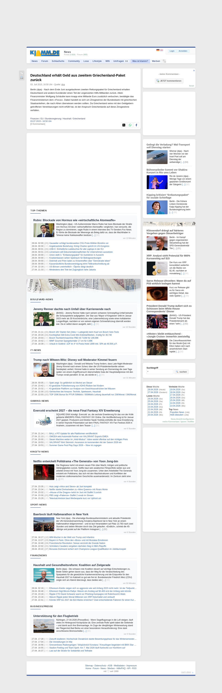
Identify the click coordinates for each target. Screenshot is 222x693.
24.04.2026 (153, 404)
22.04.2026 (153, 409)
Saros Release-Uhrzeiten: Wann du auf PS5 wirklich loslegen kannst (169, 282)
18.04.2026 (175, 392)
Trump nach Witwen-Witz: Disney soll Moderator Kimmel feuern (75, 359)
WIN (107, 61)
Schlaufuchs (58, 61)
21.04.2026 (153, 412)
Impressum (131, 665)
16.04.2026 (175, 397)
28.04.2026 (153, 389)
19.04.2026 (175, 389)
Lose (86, 61)
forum (191, 86)
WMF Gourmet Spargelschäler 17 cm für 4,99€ (70, 341)
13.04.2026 (175, 406)
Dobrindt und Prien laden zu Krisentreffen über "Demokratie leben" (79, 261)
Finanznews (38, 555)
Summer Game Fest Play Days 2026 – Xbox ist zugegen (75, 445)
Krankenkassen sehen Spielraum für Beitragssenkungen (75, 258)
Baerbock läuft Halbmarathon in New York (60, 514)
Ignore (183, 422)
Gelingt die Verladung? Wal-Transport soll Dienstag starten (168, 146)
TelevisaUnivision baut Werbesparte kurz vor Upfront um (75, 498)
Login (172, 51)
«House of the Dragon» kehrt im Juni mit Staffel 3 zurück (75, 492)
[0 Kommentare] (37, 124)
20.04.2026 (153, 415)
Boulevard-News (41, 299)
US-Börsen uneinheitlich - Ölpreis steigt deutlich (71, 267)
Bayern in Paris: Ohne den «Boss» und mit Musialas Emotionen (78, 540)
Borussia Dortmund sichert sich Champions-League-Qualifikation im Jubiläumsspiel (87, 549)
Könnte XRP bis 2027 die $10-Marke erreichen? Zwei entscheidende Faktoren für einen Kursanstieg (95, 600)
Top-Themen (38, 210)
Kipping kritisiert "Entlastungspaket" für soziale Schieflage (168, 196)
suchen (181, 371)
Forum (44, 61)
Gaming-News (39, 400)
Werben (156, 61)
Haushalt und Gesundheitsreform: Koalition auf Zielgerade (71, 565)
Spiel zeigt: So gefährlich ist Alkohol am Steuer (70, 383)
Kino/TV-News (39, 451)
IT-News (35, 350)
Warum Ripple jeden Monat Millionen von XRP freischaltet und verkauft (82, 597)
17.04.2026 (175, 395)
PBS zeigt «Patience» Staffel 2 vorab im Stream (71, 495)
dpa (63, 84)
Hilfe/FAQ (121, 668)
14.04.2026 (175, 403)
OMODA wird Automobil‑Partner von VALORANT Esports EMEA (78, 436)
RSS (134, 668)
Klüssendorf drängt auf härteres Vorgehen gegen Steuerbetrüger (165, 232)
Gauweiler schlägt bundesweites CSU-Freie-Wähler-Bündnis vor (78, 243)
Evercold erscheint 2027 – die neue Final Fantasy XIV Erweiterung (76, 410)
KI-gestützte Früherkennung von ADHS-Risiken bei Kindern (76, 386)
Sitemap (89, 665)
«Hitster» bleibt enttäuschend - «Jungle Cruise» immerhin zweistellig (168, 335)
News (35, 61)
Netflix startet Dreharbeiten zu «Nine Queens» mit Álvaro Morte (78, 489)
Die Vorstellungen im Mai (60, 642)
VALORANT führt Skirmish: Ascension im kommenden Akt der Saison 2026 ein (85, 442)
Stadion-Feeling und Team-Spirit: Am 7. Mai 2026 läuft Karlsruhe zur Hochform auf (87, 648)
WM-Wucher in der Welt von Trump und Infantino (71, 537)
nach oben (186, 672)
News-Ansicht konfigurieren (182, 419)
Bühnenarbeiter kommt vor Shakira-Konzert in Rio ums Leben (167, 171)
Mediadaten (119, 665)
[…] (93, 235)
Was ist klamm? (140, 61)
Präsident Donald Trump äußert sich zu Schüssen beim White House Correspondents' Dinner (169, 308)
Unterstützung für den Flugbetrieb (55, 616)
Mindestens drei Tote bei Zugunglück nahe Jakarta (72, 269)
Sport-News (38, 504)
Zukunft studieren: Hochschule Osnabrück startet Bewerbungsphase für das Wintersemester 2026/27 (95, 639)
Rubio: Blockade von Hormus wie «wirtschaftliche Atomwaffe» (74, 220)
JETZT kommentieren (168, 80)
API (128, 668)
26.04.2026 (153, 399)
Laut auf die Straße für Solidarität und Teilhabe (70, 651)
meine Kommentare (171, 422)
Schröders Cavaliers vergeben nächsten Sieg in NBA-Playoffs (77, 546)
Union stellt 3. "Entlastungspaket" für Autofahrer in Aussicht (76, 255)
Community (74, 61)
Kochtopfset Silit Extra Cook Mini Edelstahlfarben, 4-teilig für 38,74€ (80, 335)
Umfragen (121, 61)
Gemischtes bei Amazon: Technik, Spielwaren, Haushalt (75, 391)
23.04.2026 (153, 407)
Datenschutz (100, 665)
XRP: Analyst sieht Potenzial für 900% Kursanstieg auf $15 (168, 257)
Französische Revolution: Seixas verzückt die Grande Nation (77, 543)
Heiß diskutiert (176, 415)
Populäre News (177, 412)
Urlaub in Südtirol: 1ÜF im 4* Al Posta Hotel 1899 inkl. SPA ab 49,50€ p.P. (83, 344)
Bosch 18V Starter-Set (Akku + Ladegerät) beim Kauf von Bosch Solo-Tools (84, 332)
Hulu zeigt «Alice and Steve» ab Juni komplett (70, 486)
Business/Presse (41, 606)
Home (88, 668)
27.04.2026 (153, 392)
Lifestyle (97, 61)
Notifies (191, 422)
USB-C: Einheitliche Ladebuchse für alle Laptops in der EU (76, 249)
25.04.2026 (153, 401)
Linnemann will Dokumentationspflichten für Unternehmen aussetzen (81, 252)
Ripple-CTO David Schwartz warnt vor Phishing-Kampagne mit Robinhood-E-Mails (87, 594)
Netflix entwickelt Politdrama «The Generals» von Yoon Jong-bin (75, 461)
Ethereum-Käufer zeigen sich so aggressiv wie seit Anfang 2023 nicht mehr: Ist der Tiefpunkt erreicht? (96, 588)
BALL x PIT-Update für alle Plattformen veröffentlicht (73, 433)
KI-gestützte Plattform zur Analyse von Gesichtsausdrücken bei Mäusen (82, 388)
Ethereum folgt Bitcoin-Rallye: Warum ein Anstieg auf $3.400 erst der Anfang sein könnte (90, 591)
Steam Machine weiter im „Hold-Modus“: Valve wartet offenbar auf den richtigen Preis (88, 439)
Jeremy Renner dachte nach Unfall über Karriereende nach (72, 309)
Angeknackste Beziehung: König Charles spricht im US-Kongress (79, 246)
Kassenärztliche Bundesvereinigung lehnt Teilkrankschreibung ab (79, 264)
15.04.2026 (175, 400)
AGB (110, 665)
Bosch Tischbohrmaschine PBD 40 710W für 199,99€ (74, 338)
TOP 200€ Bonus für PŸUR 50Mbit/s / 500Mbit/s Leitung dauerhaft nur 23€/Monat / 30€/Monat (92, 394)
